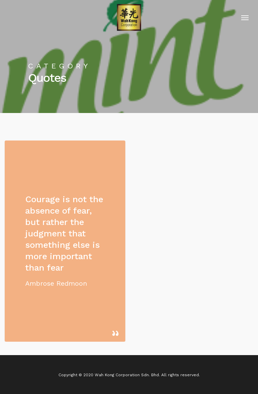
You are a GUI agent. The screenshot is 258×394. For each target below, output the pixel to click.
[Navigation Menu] (245, 17)
